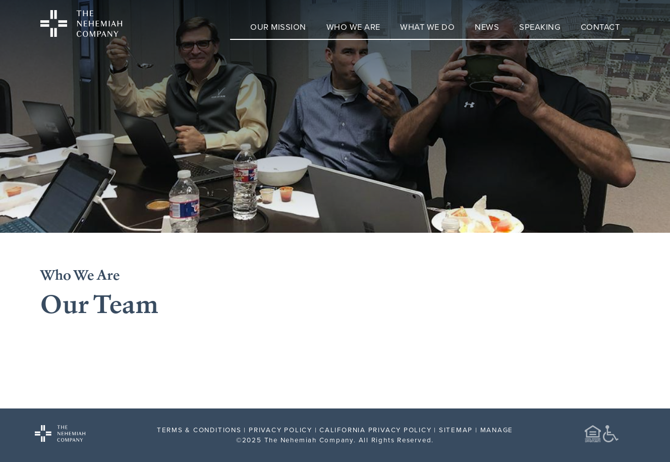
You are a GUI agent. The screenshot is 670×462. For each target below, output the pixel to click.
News (487, 26)
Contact (600, 26)
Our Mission (278, 26)
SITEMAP (456, 429)
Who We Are (353, 26)
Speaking (540, 26)
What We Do (427, 26)
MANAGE (497, 429)
